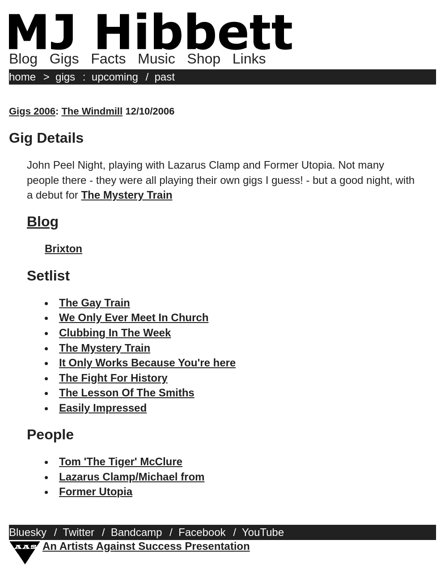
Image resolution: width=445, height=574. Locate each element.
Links (249, 59)
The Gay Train (94, 303)
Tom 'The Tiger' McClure (120, 461)
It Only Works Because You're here (147, 363)
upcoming (115, 77)
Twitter (78, 532)
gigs (65, 77)
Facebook (201, 532)
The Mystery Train (104, 348)
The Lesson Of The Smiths (127, 393)
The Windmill (92, 111)
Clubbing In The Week (115, 333)
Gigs (64, 59)
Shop (203, 59)
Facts (108, 59)
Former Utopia (95, 491)
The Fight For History (113, 378)
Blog (23, 59)
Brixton (63, 248)
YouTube (263, 532)
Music (156, 59)
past (165, 77)
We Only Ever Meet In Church (133, 317)
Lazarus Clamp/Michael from (131, 477)
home (22, 77)
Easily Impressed (103, 408)
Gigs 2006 (32, 111)
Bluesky (28, 532)
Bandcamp (136, 532)
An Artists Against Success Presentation (146, 546)
